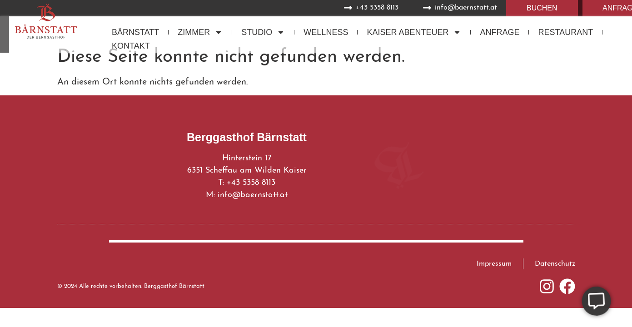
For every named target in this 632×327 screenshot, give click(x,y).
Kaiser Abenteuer (414, 32)
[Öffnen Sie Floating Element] (594, 301)
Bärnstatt (135, 32)
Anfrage (499, 32)
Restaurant (565, 32)
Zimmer (200, 32)
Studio (263, 32)
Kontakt (131, 45)
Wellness (326, 32)
